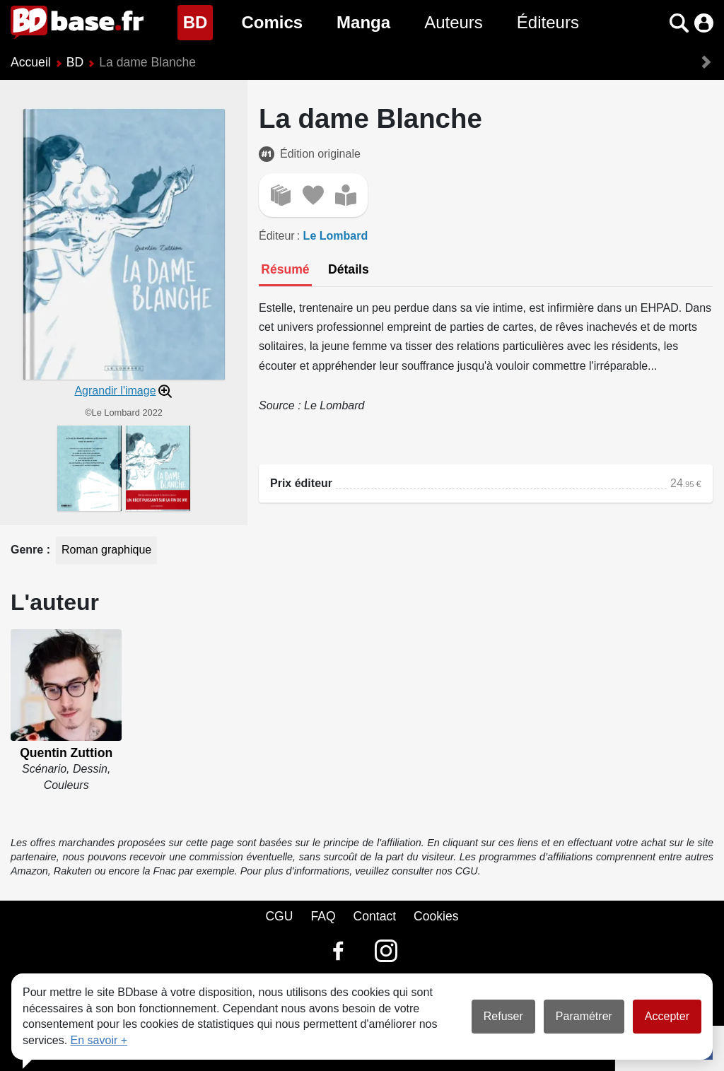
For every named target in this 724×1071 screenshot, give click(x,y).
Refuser (503, 1016)
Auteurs (453, 22)
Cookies (436, 916)
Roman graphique (106, 550)
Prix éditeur (301, 483)
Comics (272, 22)
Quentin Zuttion (66, 753)
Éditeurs (548, 22)
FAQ (322, 916)
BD (198, 21)
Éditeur (277, 236)
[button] (679, 23)
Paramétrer (584, 1016)
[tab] (285, 270)
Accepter (667, 1016)
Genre (29, 550)
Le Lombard (335, 236)
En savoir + (99, 1040)
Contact (374, 916)
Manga (363, 22)
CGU (279, 916)
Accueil (31, 62)
